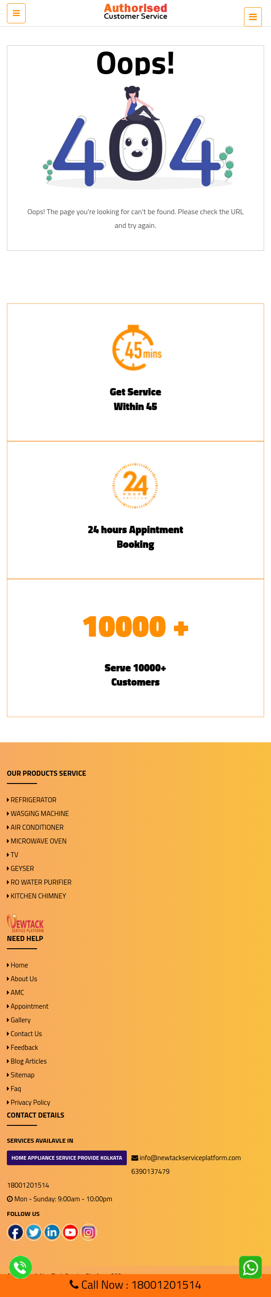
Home (17, 965)
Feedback (22, 1047)
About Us (22, 978)
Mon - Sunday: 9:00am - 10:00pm (59, 1199)
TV (12, 854)
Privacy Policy (28, 1102)
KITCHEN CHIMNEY (36, 896)
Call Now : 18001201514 (135, 1284)
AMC (15, 992)
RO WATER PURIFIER (39, 882)
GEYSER (20, 868)
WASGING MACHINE (38, 813)
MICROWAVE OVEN (37, 841)
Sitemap (21, 1075)
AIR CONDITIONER (35, 827)
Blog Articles (27, 1061)
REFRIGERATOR (31, 799)
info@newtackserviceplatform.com (186, 1157)
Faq (14, 1088)
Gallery (19, 1020)
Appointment (28, 1006)
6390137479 (150, 1171)
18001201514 (28, 1185)
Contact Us (24, 1033)
